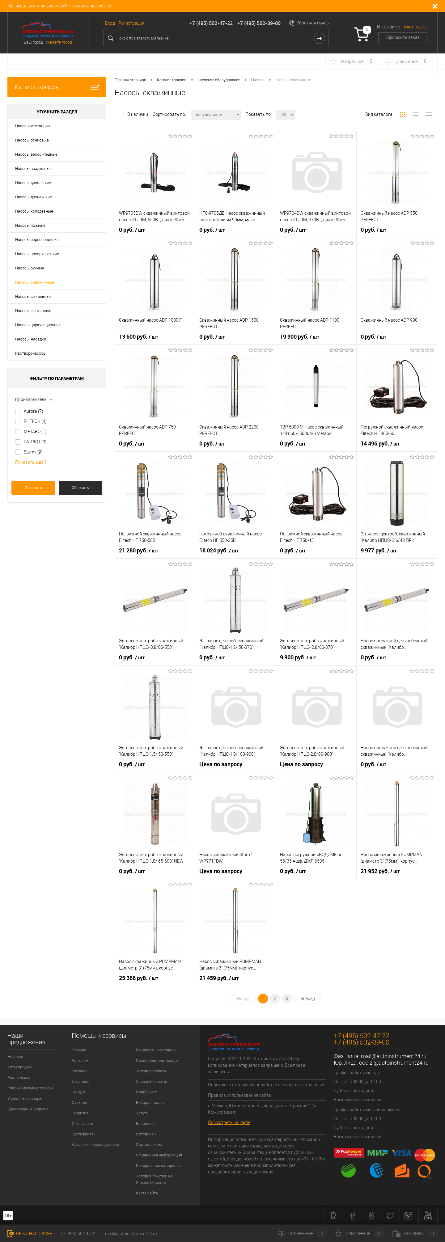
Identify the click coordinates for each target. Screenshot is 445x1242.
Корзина (415, 1233)
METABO (35, 431)
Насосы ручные (29, 268)
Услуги (142, 1113)
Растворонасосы (30, 353)
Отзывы (79, 1102)
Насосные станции (32, 126)
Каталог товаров (57, 87)
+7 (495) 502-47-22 (211, 23)
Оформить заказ (403, 37)
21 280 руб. (138, 550)
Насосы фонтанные (33, 310)
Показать (33, 487)
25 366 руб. (138, 978)
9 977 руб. (379, 550)
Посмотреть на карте (229, 1122)
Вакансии (145, 1123)
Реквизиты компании (156, 1050)
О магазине (82, 1123)
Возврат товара (150, 1102)
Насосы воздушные (33, 168)
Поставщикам (149, 1144)
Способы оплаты (151, 1081)
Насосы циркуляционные (38, 325)
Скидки (78, 1092)
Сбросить (80, 487)
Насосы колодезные (34, 211)
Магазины (81, 1071)
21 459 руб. (219, 978)
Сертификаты (84, 1134)
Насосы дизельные (33, 182)
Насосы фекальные (33, 296)
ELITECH (35, 421)
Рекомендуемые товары (30, 1088)
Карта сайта (147, 1193)
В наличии (138, 114)
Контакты (81, 1060)
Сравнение (302, 1233)
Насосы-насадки (30, 339)
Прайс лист (146, 1092)
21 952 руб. (380, 871)
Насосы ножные (30, 225)
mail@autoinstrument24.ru (393, 1056)
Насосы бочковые (32, 140)
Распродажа (18, 1077)
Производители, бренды (158, 1060)
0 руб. (132, 229)
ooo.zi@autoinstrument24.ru (394, 1062)
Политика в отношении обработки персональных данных (266, 1084)
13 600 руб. (138, 336)
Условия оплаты (151, 1071)
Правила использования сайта (239, 1095)
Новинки (15, 1056)
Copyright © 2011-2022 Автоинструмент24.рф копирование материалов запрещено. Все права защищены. (256, 1065)
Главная (79, 1050)
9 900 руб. (298, 657)
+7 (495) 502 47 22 (79, 1233)
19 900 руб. (299, 336)
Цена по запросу (220, 764)
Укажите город (58, 42)
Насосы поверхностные (37, 253)
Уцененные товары (24, 1098)
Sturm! (33, 452)
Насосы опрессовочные (37, 239)
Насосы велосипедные (36, 154)
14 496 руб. (380, 443)
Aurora (33, 411)
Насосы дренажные (33, 197)
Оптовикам (146, 1134)
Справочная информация (159, 1155)
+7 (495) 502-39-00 (259, 23)
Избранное (359, 1233)
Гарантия (80, 1113)
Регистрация (132, 23)
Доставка (80, 1081)
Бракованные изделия (28, 1109)
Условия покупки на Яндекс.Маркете (154, 1179)
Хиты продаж (19, 1067)
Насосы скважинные (34, 282)
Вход (110, 23)
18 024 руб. (219, 550)
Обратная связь (312, 22)
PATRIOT (35, 441)
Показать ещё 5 (31, 462)
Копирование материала (158, 1165)
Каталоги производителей (95, 1144)
